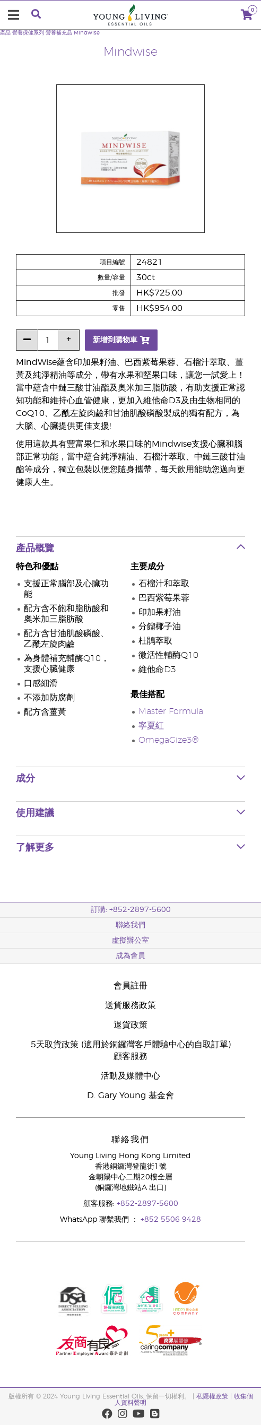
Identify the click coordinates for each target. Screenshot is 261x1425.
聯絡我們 (130, 925)
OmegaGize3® (168, 740)
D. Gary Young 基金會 (130, 1095)
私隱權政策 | (215, 1396)
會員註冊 (130, 985)
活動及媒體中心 (130, 1076)
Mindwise (87, 33)
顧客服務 (130, 1056)
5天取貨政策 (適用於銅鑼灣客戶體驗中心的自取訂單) (131, 1044)
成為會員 (130, 956)
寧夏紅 (151, 726)
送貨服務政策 (130, 1005)
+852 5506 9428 (171, 1219)
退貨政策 (130, 1025)
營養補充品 (59, 33)
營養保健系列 (28, 33)
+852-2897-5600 (147, 1203)
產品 (5, 33)
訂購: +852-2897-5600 (131, 910)
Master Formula (170, 711)
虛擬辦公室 (130, 940)
